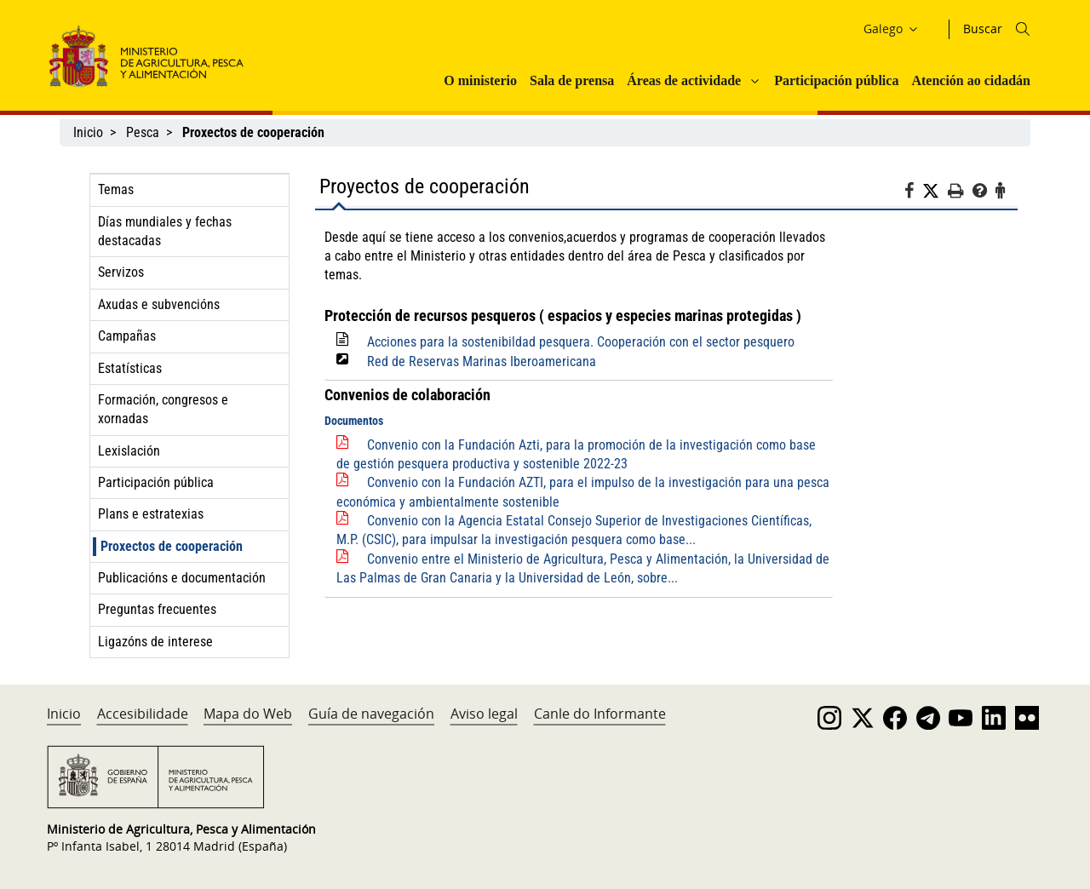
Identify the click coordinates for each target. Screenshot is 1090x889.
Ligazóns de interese (155, 642)
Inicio (88, 132)
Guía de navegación (371, 713)
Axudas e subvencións (159, 304)
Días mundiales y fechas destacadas (165, 231)
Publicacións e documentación (182, 578)
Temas (116, 189)
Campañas (127, 336)
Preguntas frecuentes (157, 609)
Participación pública (836, 80)
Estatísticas (130, 368)
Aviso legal (484, 713)
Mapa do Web (248, 713)
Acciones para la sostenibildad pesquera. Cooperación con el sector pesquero (581, 342)
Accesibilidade (142, 713)
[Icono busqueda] (1023, 29)
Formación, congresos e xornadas (163, 409)
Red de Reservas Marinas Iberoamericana (481, 361)
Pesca (142, 132)
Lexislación (129, 451)
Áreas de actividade (684, 80)
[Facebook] (913, 193)
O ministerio (480, 80)
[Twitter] (935, 191)
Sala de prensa (572, 80)
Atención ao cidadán (970, 80)
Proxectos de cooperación (171, 546)
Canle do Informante (600, 713)
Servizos (121, 272)
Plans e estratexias (151, 514)
